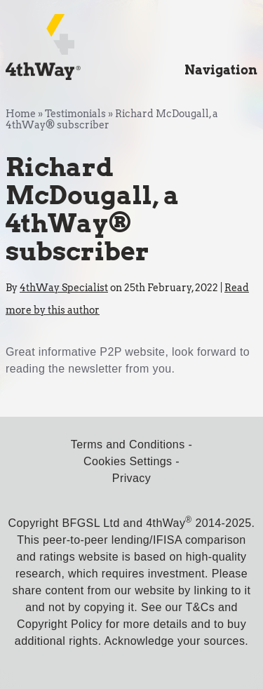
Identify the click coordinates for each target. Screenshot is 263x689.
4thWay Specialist (64, 287)
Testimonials (75, 113)
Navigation (220, 69)
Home (21, 113)
